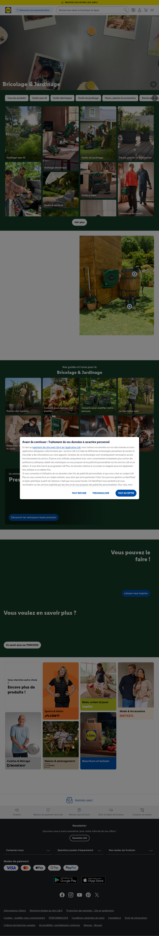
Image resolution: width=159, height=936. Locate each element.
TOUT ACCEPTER (126, 493)
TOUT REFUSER (79, 493)
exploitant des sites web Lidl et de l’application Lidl (56, 447)
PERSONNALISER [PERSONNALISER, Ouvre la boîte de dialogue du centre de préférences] (101, 493)
